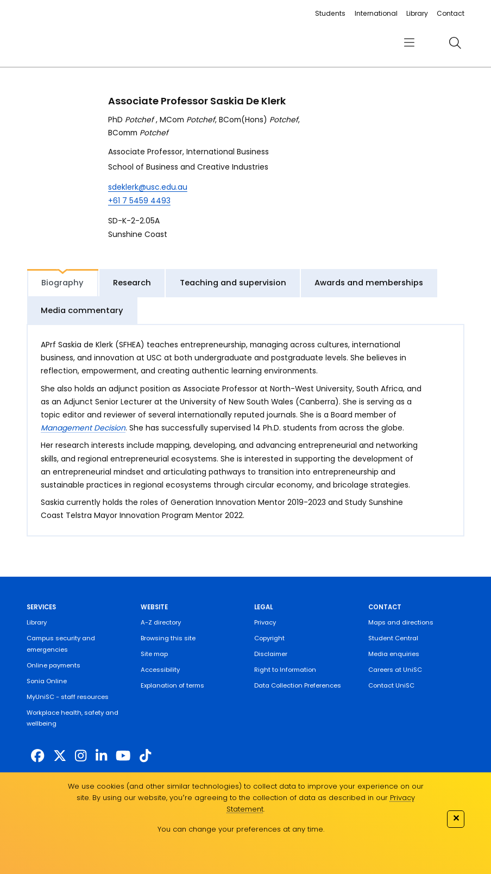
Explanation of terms (172, 685)
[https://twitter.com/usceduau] (59, 755)
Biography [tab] (62, 282)
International (376, 13)
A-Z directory (161, 622)
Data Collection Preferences (297, 685)
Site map (154, 654)
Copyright (269, 638)
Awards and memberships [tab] (368, 282)
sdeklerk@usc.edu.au (147, 187)
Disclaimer (270, 654)
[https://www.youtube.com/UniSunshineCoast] (123, 755)
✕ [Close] (455, 818)
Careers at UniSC (395, 669)
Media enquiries (393, 654)
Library (417, 13)
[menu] (410, 43)
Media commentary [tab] (82, 310)
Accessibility (160, 669)
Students (330, 13)
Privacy (265, 622)
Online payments (53, 665)
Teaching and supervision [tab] (233, 282)
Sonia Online (47, 681)
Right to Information (285, 669)
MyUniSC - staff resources (68, 696)
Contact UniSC (391, 685)
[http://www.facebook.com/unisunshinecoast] (37, 755)
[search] (455, 43)
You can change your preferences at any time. (241, 829)
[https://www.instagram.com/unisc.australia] (80, 755)
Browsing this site (168, 638)
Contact (450, 13)
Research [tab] (132, 282)
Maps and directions (400, 622)
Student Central (393, 638)
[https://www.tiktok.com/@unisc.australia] (145, 755)
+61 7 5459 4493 (139, 200)
